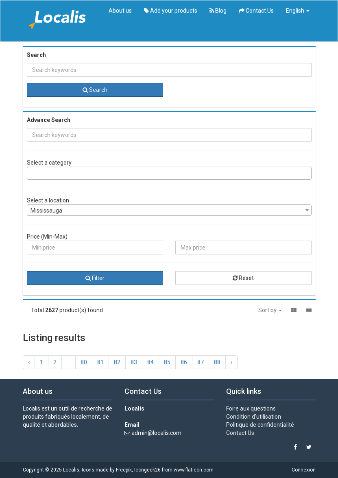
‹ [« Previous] (29, 362)
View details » (40, 437)
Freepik (124, 470)
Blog (218, 10)
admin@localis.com (156, 433)
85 (167, 362)
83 (134, 362)
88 (217, 362)
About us (120, 10)
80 (84, 362)
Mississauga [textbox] (46, 210)
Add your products (170, 10)
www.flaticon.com (194, 470)
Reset (243, 278)
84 (150, 362)
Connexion (304, 470)
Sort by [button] (270, 310)
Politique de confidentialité (260, 425)
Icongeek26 (147, 470)
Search (95, 90)
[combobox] (169, 173)
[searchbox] (31, 173)
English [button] (298, 10)
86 (184, 362)
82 (117, 362)
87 (200, 362)
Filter (95, 278)
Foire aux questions (251, 408)
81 (100, 362)
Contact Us (256, 10)
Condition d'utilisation (253, 416)
